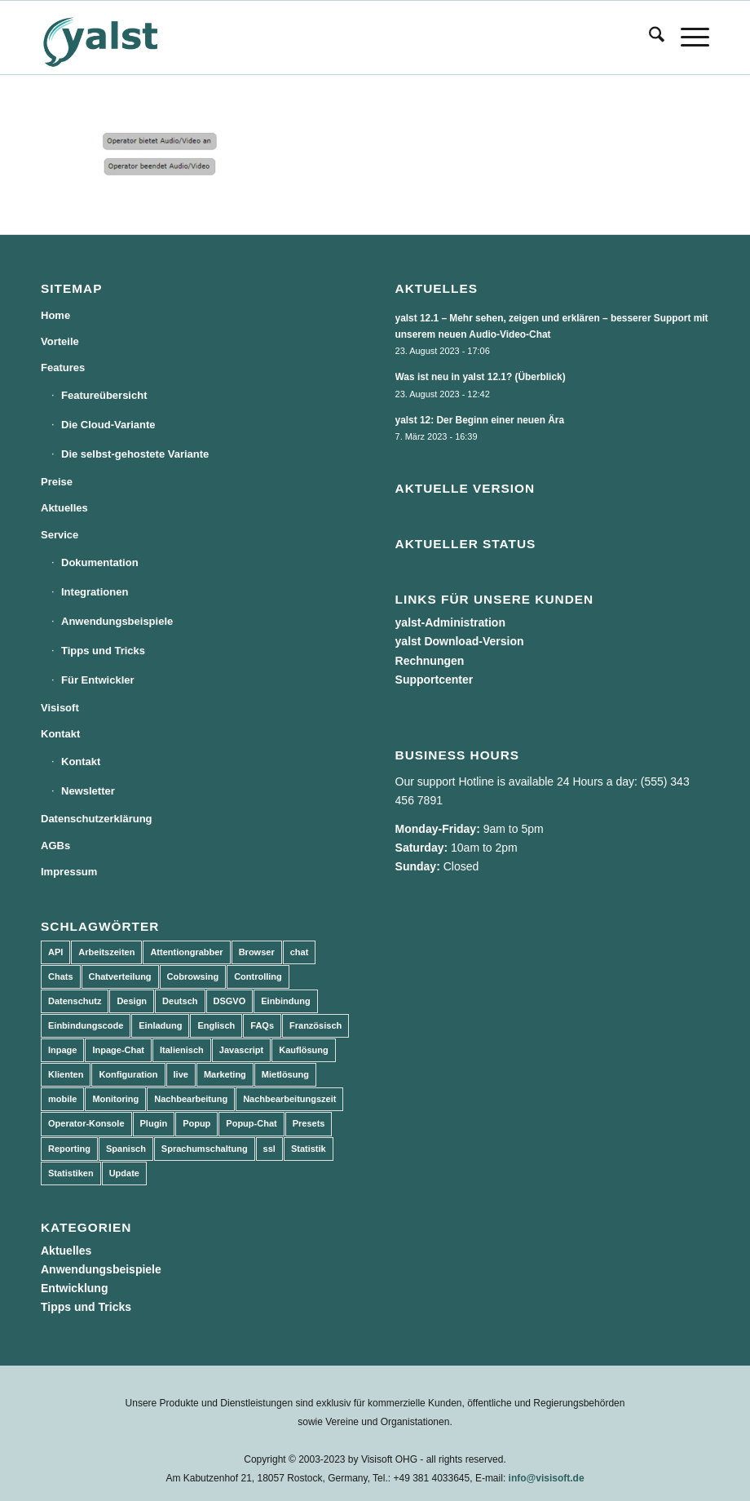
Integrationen (94, 592)
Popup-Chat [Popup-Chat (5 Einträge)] (251, 1123)
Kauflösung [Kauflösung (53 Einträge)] (304, 1050)
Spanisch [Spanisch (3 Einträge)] (126, 1148)
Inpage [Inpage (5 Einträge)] (62, 1050)
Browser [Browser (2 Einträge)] (257, 952)
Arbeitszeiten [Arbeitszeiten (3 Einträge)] (106, 952)
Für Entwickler (98, 680)
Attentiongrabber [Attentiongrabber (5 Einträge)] (186, 952)
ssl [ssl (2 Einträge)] (269, 1148)
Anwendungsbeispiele (117, 621)
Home (55, 315)
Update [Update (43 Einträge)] (124, 1173)
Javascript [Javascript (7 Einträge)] (241, 1050)
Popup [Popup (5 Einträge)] (196, 1123)
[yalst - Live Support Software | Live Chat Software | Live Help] (121, 37)
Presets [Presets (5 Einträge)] (309, 1123)
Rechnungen (430, 660)
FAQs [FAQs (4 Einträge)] (262, 1025)
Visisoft (60, 708)
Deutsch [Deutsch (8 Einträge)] (179, 1001)
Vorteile (60, 341)
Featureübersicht (104, 395)
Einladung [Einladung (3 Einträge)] (160, 1025)
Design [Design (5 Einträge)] (132, 1001)
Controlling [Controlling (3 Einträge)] (258, 976)
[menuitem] (648, 37)
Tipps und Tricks (103, 650)
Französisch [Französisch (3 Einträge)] (315, 1025)
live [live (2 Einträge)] (181, 1074)
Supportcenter (434, 679)
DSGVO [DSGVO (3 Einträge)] (230, 1001)
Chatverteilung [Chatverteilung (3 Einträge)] (120, 976)
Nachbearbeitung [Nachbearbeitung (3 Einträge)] (190, 1099)
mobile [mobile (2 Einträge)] (62, 1099)
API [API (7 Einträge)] (55, 952)
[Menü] (686, 37)
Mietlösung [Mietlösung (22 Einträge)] (285, 1074)
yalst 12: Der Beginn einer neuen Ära (480, 420)
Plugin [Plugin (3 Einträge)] (154, 1123)
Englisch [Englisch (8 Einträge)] (216, 1025)
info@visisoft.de (547, 1478)
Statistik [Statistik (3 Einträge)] (308, 1148)
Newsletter (88, 791)
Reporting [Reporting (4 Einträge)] (69, 1148)
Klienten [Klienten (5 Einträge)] (65, 1074)
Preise (57, 482)
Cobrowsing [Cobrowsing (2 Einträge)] (193, 976)
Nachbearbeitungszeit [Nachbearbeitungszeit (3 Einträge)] (289, 1099)
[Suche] (648, 37)
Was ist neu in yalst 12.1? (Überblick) (480, 377)
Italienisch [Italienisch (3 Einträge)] (182, 1050)
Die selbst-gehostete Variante (135, 454)
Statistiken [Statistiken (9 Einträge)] (71, 1173)
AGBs (55, 845)
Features (63, 367)
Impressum (69, 872)
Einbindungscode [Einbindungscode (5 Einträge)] (85, 1025)
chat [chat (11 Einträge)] (299, 952)
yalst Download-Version (459, 641)
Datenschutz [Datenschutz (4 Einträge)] (74, 1001)
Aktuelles (64, 508)
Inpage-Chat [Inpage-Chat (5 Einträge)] (118, 1050)
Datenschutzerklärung (96, 818)
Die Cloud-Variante (108, 424)
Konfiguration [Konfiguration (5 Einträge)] (128, 1074)
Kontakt (60, 734)
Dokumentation (100, 562)
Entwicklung (74, 1288)
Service (59, 535)
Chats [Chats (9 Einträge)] (60, 976)
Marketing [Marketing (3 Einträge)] (225, 1074)
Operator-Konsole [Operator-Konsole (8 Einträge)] (86, 1123)
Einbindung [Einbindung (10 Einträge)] (285, 1001)
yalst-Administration (450, 622)
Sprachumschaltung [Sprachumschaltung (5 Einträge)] (204, 1148)
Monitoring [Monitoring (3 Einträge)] (115, 1099)
